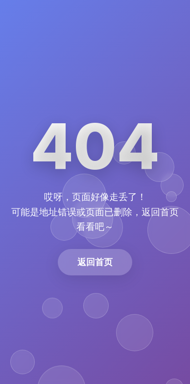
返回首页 (95, 262)
